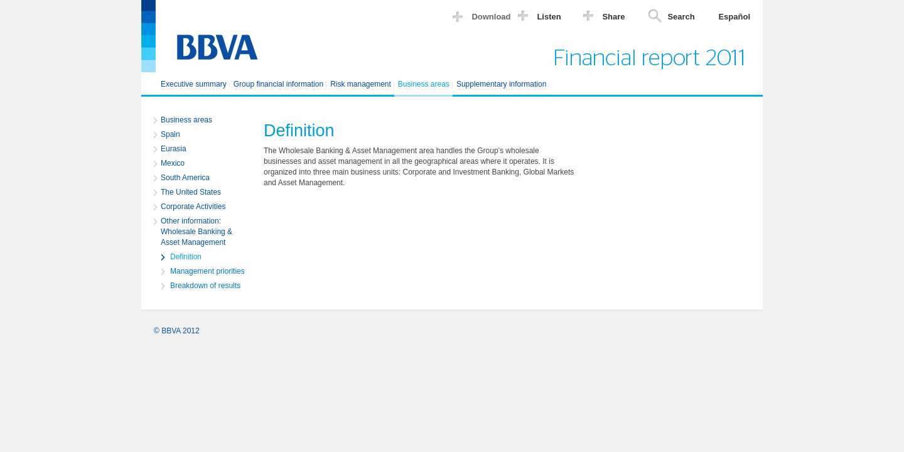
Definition (186, 256)
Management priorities (207, 271)
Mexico (173, 163)
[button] (485, 19)
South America (185, 177)
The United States (191, 192)
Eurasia (173, 148)
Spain (170, 134)
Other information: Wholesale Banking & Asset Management (196, 232)
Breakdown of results (205, 285)
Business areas (186, 120)
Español (734, 16)
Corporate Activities (193, 206)
